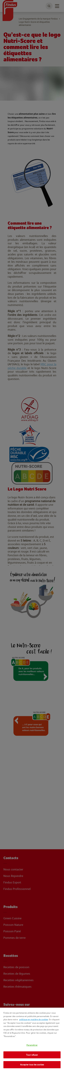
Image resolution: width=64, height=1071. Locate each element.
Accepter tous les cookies (32, 1064)
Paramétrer (32, 1045)
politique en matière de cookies (33, 1019)
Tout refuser (32, 1055)
